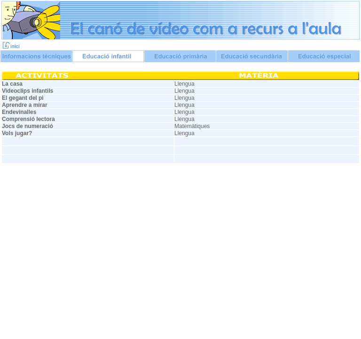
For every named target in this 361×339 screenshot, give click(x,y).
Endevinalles (19, 112)
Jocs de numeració (27, 126)
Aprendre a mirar (24, 105)
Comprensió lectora (28, 119)
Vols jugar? (17, 133)
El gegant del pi (23, 98)
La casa (12, 84)
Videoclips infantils (27, 91)
